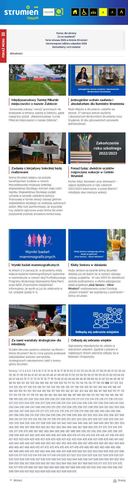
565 (69, 463)
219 (115, 399)
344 (74, 423)
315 (40, 419)
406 (53, 435)
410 (74, 435)
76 (45, 379)
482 (96, 447)
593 (99, 467)
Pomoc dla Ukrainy (66, 33)
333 (16, 423)
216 (101, 399)
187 (74, 395)
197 (121, 395)
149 (16, 391)
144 (105, 387)
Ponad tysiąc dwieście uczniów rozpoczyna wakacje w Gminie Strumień (92, 172)
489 (21, 451)
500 (79, 451)
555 (16, 463)
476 (67, 447)
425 (32, 439)
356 (22, 427)
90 (96, 379)
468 (27, 447)
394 (104, 431)
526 (95, 455)
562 (53, 463)
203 (36, 399)
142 (95, 387)
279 (81, 411)
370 (95, 427)
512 (25, 455)
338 (43, 423)
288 (16, 415)
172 (122, 391)
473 (52, 447)
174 (15, 395)
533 (16, 459)
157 (53, 391)
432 (68, 439)
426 (37, 439)
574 (115, 463)
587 (67, 467)
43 (40, 375)
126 (20, 387)
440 (111, 439)
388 (72, 431)
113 (77, 383)
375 (120, 427)
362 (53, 427)
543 (69, 459)
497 (64, 451)
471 (42, 447)
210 (73, 399)
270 (37, 411)
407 (59, 435)
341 (59, 423)
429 (53, 439)
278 (76, 411)
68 (17, 379)
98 (10, 383)
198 (11, 399)
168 (105, 391)
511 (20, 455)
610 (74, 471)
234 (79, 403)
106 (47, 383)
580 (30, 467)
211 (77, 399)
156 (49, 391)
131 (43, 387)
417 (107, 435)
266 (16, 411)
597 (120, 467)
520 (63, 455)
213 (87, 399)
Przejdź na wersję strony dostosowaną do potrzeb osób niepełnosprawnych (84, 12)
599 (16, 471)
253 (64, 407)
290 (27, 415)
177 (28, 395)
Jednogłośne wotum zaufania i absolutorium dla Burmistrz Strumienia (97, 102)
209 (68, 399)
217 (106, 399)
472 (47, 447)
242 (121, 403)
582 (41, 467)
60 (104, 375)
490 (27, 451)
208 (62, 399)
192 (97, 395)
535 (27, 459)
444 (16, 443)
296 (58, 415)
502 (90, 451)
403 (37, 435)
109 (61, 383)
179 (37, 395)
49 (62, 375)
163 (81, 391)
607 (59, 471)
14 (52, 371)
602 (32, 471)
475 (62, 447)
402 (32, 435)
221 (11, 403)
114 (81, 383)
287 (11, 415)
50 (66, 375)
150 (20, 391)
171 (118, 391)
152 (29, 391)
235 (85, 403)
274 (57, 411)
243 (11, 407)
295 (53, 415)
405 (48, 435)
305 (106, 415)
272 (47, 411)
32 (115, 371)
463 (116, 443)
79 (55, 379)
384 (51, 431)
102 (28, 383)
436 (90, 439)
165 (91, 391)
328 (105, 419)
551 (112, 459)
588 (72, 467)
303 (95, 415)
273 (52, 411)
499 (74, 451)
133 (53, 387)
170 (114, 391)
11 (42, 371)
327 (100, 419)
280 (86, 411)
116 (90, 383)
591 (89, 467)
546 (85, 459)
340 (53, 423)
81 (62, 379)
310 (16, 419)
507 (116, 451)
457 (85, 443)
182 (50, 395)
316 (44, 419)
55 (85, 375)
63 (114, 375)
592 (93, 467)
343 (69, 423)
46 (51, 375)
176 (24, 395)
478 (76, 447)
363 (58, 427)
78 (51, 379)
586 (62, 467)
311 (20, 419)
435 (85, 439)
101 (23, 383)
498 (69, 451)
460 (101, 443)
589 (78, 467)
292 (37, 415)
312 (25, 419)
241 (116, 403)
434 (79, 439)
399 (16, 435)
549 (101, 459)
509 (11, 455)
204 (41, 399)
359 (37, 427)
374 (115, 427)
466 (16, 447)
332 (11, 423)
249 (43, 407)
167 (100, 391)
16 (58, 371)
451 (53, 443)
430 (58, 439)
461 (106, 443)
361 (48, 427)
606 (53, 471)
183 (55, 395)
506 (111, 451)
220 (120, 399)
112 (73, 383)
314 (35, 419)
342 (64, 423)
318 (54, 419)
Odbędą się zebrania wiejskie (91, 340)
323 (79, 419)
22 (78, 371)
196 (117, 395)
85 (77, 379)
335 (27, 423)
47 (55, 375)
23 (82, 371)
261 (106, 407)
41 (32, 375)
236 (90, 403)
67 (14, 379)
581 (36, 467)
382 (41, 431)
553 (122, 459)
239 (106, 403)
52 (73, 375)
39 (25, 375)
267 (22, 411)
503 (95, 451)
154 (39, 391)
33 (119, 371)
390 (83, 431)
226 (37, 403)
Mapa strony (93, 12)
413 (88, 435)
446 (27, 443)
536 (32, 459)
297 (64, 415)
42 (36, 375)
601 (27, 471)
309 (11, 419)
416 (103, 435)
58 (96, 375)
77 (48, 379)
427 (42, 439)
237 (95, 403)
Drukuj (122, 480)
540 (53, 459)
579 (25, 467)
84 (73, 379)
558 (32, 463)
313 (30, 419)
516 (44, 455)
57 (92, 375)
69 (21, 379)
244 (16, 407)
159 (63, 391)
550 (106, 459)
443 (11, 443)
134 (58, 387)
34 (123, 371)
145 (110, 387)
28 (101, 371)
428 (47, 439)
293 (42, 415)
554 (11, 463)
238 (100, 403)
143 (100, 387)
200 (20, 399)
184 (60, 395)
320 (63, 419)
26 (93, 371)
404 (42, 435)
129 (34, 387)
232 (68, 403)
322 (73, 419)
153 (34, 391)
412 (83, 435)
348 (95, 423)
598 (11, 471)
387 (67, 431)
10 (39, 371)
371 (100, 427)
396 (115, 431)
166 (96, 391)
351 (112, 423)
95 (114, 379)
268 (27, 411)
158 (58, 391)
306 (111, 415)
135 (63, 387)
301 (85, 415)
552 (116, 459)
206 (52, 399)
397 (120, 431)
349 (101, 423)
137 (72, 387)
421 (11, 439)
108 (56, 383)
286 (118, 411)
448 (37, 443)
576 (11, 467)
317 (49, 419)
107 (51, 383)
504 (100, 451)
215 (97, 399)
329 (111, 419)
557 (27, 463)
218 (111, 399)
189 (84, 395)
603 (37, 471)
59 (100, 375)
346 (85, 423)
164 (86, 391)
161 (72, 391)
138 (77, 387)
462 (111, 443)
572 (105, 463)
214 (92, 399)
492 (37, 451)
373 (110, 427)
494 (47, 451)
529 (111, 455)
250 (48, 407)
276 (67, 411)
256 (80, 407)
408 (64, 435)
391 (89, 431)
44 (43, 375)
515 (40, 455)
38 (21, 375)
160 (67, 391)
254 (69, 407)
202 (31, 399)
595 (109, 467)
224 (26, 403)
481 (92, 447)
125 (16, 387)
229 (53, 403)
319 (58, 419)
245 (22, 407)
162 (76, 391)
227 (42, 403)
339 (48, 423)
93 (107, 379)
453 (64, 443)
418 (112, 435)
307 (116, 415)
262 (111, 407)
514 (35, 455)
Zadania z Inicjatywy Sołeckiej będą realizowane (36, 170)
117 (94, 383)
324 (84, 419)
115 (86, 383)
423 (21, 439)
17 (61, 371)
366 (74, 427)
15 (55, 371)
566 (74, 463)
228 (47, 403)
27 (97, 371)
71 (28, 379)
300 (79, 415)
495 (53, 451)
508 (121, 451)
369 (90, 427)
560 (43, 463)
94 (111, 379)
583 (46, 467)
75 (41, 379)
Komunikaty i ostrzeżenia (66, 47)
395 (109, 431)
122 (116, 383)
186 (70, 395)
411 (79, 435)
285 (113, 411)
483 (102, 447)
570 (95, 463)
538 (43, 459)
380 (30, 431)
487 (11, 451)
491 (32, 451)
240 (111, 403)
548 (95, 459)
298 (69, 415)
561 (48, 463)
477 (71, 447)
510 (16, 455)
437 (95, 439)
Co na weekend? (66, 36)
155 (44, 391)
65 (122, 375)
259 (95, 407)
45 (47, 375)
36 (14, 375)
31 (112, 371)
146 (114, 387)
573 (110, 463)
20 (71, 371)
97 (122, 379)
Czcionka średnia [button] (112, 12)
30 (108, 371)
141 (90, 387)
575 (120, 463)
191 (93, 395)
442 (121, 439)
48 (58, 375)
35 (10, 375)
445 (22, 443)
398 (11, 435)
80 (58, 379)
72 (31, 379)
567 (80, 463)
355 (16, 427)
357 (27, 427)
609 (69, 471)
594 (104, 467)
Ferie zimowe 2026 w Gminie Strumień (66, 40)
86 (81, 379)
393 (99, 431)
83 (69, 379)
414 (93, 435)
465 (11, 447)
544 (74, 459)
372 (105, 427)
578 (20, 467)
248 (37, 407)
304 (100, 415)
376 (11, 431)
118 (98, 383)
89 (92, 379)
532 (11, 459)
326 (95, 419)
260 (101, 407)
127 (25, 387)
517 (49, 455)
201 (26, 399)
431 (64, 439)
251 (53, 407)
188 (79, 395)
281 (92, 411)
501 (85, 451)
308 (121, 415)
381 (36, 431)
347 (90, 423)
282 (96, 411)
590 (83, 467)
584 (51, 467)
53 (77, 375)
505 (106, 451)
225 (32, 403)
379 (25, 431)
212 (82, 399)
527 (100, 455)
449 (43, 443)
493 (42, 451)
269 (32, 411)
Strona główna (75, 12)
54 (81, 375)
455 (74, 443)
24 (86, 371)
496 (58, 451)
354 (11, 427)
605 (48, 471)
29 (105, 371)
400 (22, 435)
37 (18, 375)
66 (10, 379)
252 (58, 407)
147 (119, 387)
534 (22, 459)
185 (65, 395)
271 (42, 411)
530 (116, 455)
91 (100, 379)
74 (38, 379)
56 (89, 375)
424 (26, 439)
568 (85, 463)
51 (70, 375)
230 (58, 403)
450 (48, 443)
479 (81, 447)
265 (11, 411)
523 (79, 455)
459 (95, 443)
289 (21, 415)
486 (118, 447)
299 (74, 415)
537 (38, 459)
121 (111, 383)
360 (43, 427)
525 (90, 455)
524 (84, 455)
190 (88, 395)
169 (110, 391)
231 (64, 403)
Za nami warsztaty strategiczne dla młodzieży (36, 342)
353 (122, 423)
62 (111, 375)
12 (45, 371)
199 (16, 399)
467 (22, 447)
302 (90, 415)
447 (32, 443)
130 (39, 387)
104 (37, 383)
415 (98, 435)
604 (42, 471)
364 (64, 427)
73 (35, 379)
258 (90, 407)
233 (74, 403)
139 (81, 387)
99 (14, 383)
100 (19, 383)
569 (90, 463)
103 (32, 383)
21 (75, 371)
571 (100, 463)
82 (66, 379)
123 (121, 383)
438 (100, 439)
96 (118, 379)
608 (64, 471)
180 (41, 395)
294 (47, 415)
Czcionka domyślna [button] (103, 12)
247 (32, 407)
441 (116, 439)
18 (64, 371)
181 (46, 395)
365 (69, 427)
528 (105, 455)
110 (65, 383)
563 (58, 463)
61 (107, 375)
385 (57, 431)
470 (37, 447)
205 (47, 399)
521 (69, 455)
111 (69, 383)
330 (116, 419)
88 (88, 379)
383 (46, 431)
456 (80, 443)
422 (16, 439)
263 (116, 407)
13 (48, 371)
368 (85, 427)
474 (57, 447)
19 (68, 371)
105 (42, 383)
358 (32, 427)
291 (32, 415)
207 (57, 399)
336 (32, 423)
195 (112, 395)
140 (86, 387)
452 (58, 443)
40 (29, 375)
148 (11, 391)
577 (16, 467)
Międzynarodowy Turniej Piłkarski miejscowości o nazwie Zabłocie (34, 102)
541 (59, 459)
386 (62, 431)
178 (32, 395)
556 (22, 463)
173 (10, 395)
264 (122, 407)
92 (103, 379)
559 (37, 463)
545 (80, 459)
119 (102, 383)
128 (30, 387)
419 (117, 435)
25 (90, 371)
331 (121, 419)
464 (122, 443)
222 (16, 403)
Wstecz (18, 480)
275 (62, 411)
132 (48, 387)
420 (121, 435)
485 (113, 447)
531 (121, 455)
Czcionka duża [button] (121, 12)
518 (54, 455)
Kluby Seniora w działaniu (89, 265)
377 (16, 431)
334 (22, 423)
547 (90, 459)
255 (74, 407)
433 (74, 439)
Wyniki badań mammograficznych (35, 265)
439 (106, 439)
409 (69, 435)
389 (78, 431)
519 (58, 455)
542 (64, 459)
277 (71, 411)
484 (107, 447)
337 (38, 423)
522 (73, 455)
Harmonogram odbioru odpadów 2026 (66, 43)
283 (102, 411)
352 (116, 423)
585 (57, 467)
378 (20, 431)
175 (19, 395)
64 (118, 375)
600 (22, 471)
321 (69, 419)
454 (69, 443)
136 (67, 387)
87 (85, 379)
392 (93, 431)
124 (11, 387)
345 (80, 423)
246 (27, 407)
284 (107, 411)
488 (16, 451)
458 (90, 443)
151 (25, 391)
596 (115, 467)
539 (48, 459)
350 (106, 423)
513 (30, 455)
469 (32, 447)
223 (21, 403)
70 (25, 379)
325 (90, 419)
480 (86, 447)
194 (107, 395)
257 (85, 407)
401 (27, 435)
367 (80, 427)
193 (102, 395)
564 (64, 463)
